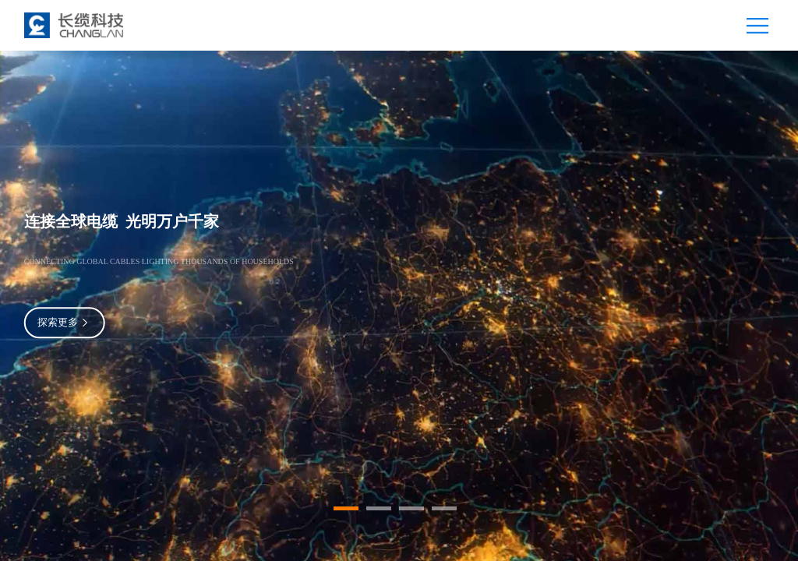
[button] (346, 508)
